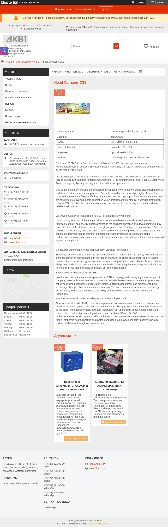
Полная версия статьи (75, 438)
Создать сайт (25, 2)
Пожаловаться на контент (100, 524)
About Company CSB (27, 61)
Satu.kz (98, 520)
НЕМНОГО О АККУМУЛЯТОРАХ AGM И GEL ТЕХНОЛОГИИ (72, 385)
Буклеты (9, 110)
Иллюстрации (13, 116)
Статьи (10, 61)
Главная (56, 71)
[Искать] (116, 46)
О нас (8, 85)
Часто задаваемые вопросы (20, 122)
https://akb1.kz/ (17, 238)
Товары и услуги (14, 78)
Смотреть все (74, 71)
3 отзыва (140, 2)
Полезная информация (18, 97)
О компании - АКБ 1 (98, 71)
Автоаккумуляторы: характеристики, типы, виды (110, 385)
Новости (9, 103)
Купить (106, 9)
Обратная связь (124, 71)
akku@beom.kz (17, 242)
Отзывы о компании (16, 91)
